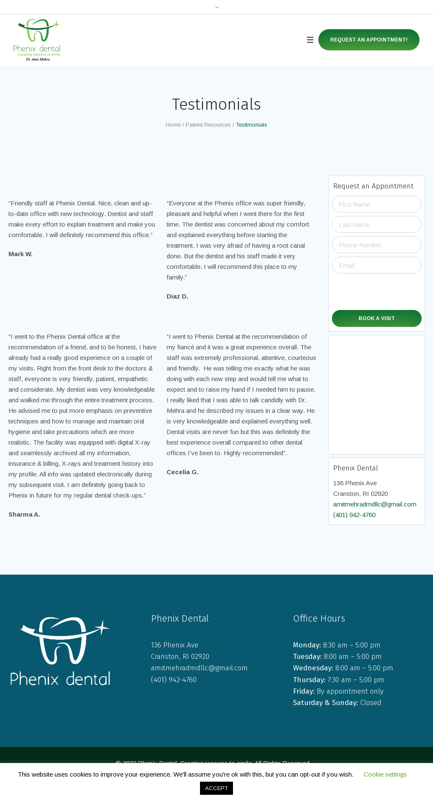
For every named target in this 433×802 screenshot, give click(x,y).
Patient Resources (208, 125)
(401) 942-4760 (354, 514)
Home (173, 125)
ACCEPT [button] (216, 788)
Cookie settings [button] (385, 774)
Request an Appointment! (369, 40)
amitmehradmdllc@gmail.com (375, 504)
